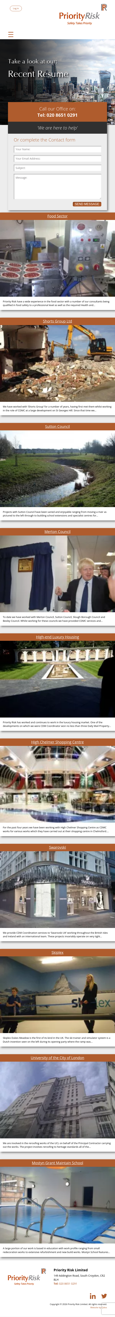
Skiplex (57, 952)
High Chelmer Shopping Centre (57, 742)
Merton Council (57, 531)
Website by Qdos (98, 1307)
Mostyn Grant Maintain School (57, 1162)
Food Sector (57, 216)
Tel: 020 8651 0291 (57, 115)
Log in (16, 8)
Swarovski (57, 847)
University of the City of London (57, 1057)
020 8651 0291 (65, 1283)
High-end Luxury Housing (57, 636)
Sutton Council (57, 426)
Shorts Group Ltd (57, 321)
